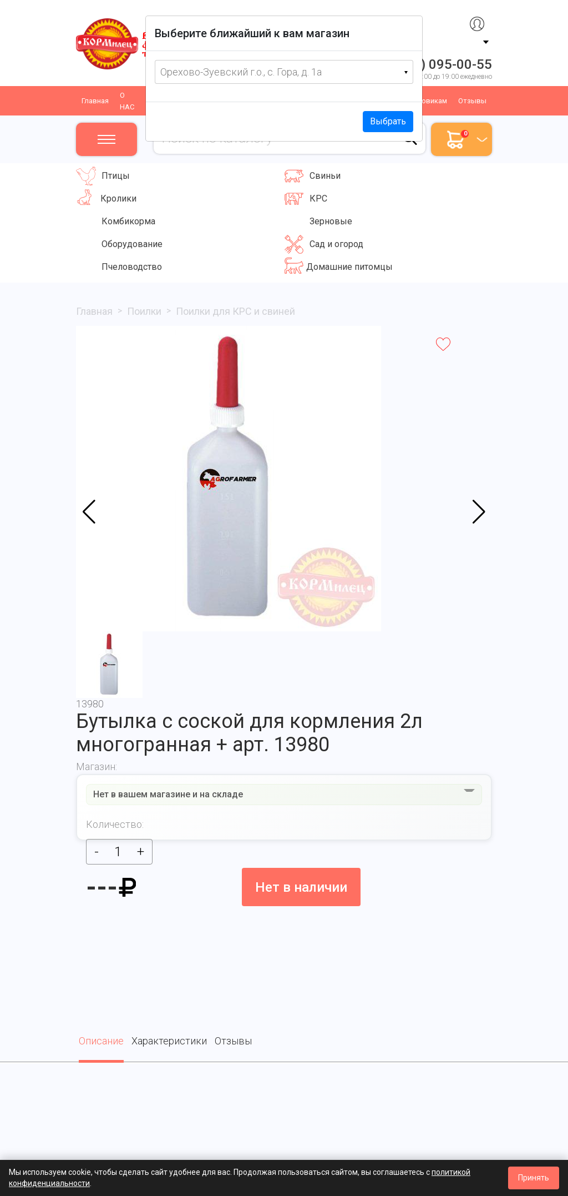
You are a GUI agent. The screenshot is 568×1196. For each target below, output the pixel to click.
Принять (533, 1177)
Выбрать (388, 121)
